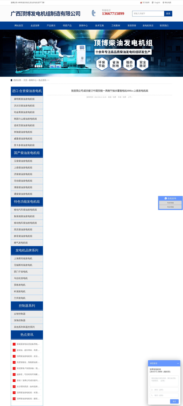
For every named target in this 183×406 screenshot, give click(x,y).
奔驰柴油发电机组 (23, 132)
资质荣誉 (132, 25)
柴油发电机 (33, 3)
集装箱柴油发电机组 (24, 216)
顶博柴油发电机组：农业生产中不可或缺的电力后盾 (38, 356)
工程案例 (115, 25)
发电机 (26, 3)
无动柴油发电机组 (23, 181)
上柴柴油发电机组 (23, 167)
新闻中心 (83, 25)
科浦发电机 (19, 291)
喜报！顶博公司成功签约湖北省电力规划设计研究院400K (40, 380)
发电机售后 (148, 25)
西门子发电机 (21, 271)
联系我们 (164, 25)
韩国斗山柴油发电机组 (25, 119)
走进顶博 (35, 25)
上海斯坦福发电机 (23, 258)
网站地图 (168, 3)
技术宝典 (99, 25)
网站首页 (19, 25)
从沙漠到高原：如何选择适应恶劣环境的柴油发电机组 (39, 387)
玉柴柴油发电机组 (23, 161)
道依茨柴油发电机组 (24, 125)
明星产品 (67, 25)
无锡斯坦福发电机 (23, 265)
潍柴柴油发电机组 (23, 187)
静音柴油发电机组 (23, 236)
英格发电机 (19, 285)
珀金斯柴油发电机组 (24, 112)
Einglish (157, 3)
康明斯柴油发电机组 (24, 99)
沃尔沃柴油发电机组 (24, 105)
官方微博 (146, 3)
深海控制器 (19, 320)
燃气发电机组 (21, 242)
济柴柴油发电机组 (23, 174)
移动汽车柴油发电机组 (25, 209)
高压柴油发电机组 (23, 229)
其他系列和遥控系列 (24, 327)
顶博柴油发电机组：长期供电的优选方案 (34, 393)
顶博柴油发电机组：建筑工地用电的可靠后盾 (35, 399)
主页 (25, 80)
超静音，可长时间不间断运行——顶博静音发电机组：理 (40, 374)
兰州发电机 (19, 298)
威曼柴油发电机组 (23, 138)
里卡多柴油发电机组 (24, 145)
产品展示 (51, 25)
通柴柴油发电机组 (23, 194)
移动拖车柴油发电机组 (25, 223)
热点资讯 (42, 80)
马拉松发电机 (21, 278)
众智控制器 (19, 314)
